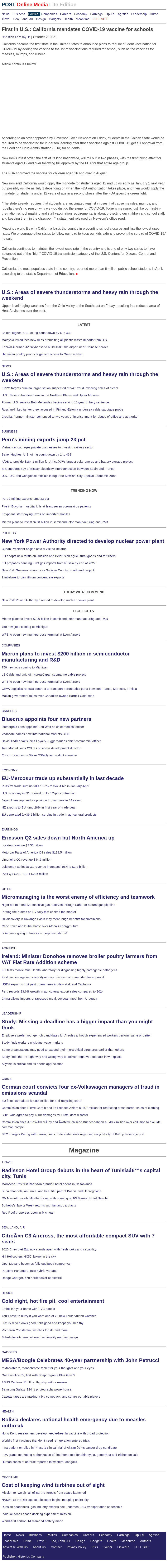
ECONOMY (10, 770)
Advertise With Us (15, 1547)
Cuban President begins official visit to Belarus (34, 549)
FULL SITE (142, 1547)
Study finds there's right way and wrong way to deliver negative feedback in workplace (62, 1056)
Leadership (139, 14)
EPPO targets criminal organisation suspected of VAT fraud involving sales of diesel (60, 388)
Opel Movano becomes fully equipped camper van (36, 1263)
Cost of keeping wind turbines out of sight (53, 1485)
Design (41, 19)
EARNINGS (10, 829)
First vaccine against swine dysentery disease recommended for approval (53, 977)
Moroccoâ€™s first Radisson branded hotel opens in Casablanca (47, 1184)
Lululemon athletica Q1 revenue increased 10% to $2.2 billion (44, 866)
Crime (154, 14)
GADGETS (9, 1352)
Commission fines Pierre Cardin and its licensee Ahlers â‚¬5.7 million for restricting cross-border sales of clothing (80, 1108)
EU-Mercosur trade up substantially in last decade (63, 778)
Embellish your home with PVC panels (28, 1309)
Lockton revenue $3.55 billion (22, 845)
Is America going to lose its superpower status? (35, 933)
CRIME (7, 1078)
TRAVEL (8, 1162)
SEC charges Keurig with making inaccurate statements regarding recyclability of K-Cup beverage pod (73, 1134)
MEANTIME (10, 1476)
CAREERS (9, 711)
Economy (80, 14)
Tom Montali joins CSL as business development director (41, 748)
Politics (33, 14)
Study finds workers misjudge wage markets (32, 1042)
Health (68, 19)
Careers (65, 14)
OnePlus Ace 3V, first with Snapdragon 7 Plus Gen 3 (38, 1375)
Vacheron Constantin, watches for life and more (35, 1330)
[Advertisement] (33, 93)
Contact (56, 1547)
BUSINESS (9, 431)
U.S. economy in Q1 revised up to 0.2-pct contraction (39, 793)
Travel (6, 19)
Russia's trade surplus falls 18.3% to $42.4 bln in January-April (45, 786)
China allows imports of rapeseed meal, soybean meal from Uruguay (49, 998)
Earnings (96, 14)
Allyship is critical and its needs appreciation (32, 1064)
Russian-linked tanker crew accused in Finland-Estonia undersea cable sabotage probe (62, 409)
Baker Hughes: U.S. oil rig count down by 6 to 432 (36, 333)
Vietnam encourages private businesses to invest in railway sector (47, 447)
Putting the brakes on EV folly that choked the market (39, 912)
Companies (49, 14)
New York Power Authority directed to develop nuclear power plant (83, 541)
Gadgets (55, 19)
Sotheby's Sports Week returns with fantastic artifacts (39, 1205)
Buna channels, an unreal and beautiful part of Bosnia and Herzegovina (51, 1191)
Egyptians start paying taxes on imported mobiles (36, 514)
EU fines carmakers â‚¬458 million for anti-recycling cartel (42, 1100)
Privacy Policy (76, 1547)
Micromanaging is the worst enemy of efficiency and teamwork (78, 897)
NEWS (6, 366)
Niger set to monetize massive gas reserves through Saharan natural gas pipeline (58, 904)
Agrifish (123, 14)
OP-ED (6, 889)
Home (7, 1535)
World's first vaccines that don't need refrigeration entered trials (46, 1440)
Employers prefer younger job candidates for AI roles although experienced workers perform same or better (76, 1035)
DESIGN (8, 1293)
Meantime (83, 19)
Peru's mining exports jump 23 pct (44, 439)
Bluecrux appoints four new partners (46, 719)
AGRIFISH (9, 948)
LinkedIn (123, 1547)
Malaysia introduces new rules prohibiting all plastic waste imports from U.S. (55, 340)
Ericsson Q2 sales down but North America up (58, 838)
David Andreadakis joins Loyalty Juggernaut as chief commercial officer (51, 741)
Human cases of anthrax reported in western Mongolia (39, 1462)
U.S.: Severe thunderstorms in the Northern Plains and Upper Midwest (51, 395)
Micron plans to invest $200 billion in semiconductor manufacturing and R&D (55, 522)
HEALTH (8, 1411)
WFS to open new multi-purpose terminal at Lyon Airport (41, 634)
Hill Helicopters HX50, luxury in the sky (29, 1256)
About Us (39, 1547)
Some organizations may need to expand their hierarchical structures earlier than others (63, 1049)
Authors (145, 1541)
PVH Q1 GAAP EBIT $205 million (25, 873)
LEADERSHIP (11, 1013)
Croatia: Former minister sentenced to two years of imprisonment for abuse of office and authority (69, 416)
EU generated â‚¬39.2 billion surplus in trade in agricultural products (49, 814)
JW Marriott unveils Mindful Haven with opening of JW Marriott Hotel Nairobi (55, 1198)
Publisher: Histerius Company (23, 1556)
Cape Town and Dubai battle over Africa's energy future (40, 926)
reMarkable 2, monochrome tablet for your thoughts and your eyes (48, 1368)
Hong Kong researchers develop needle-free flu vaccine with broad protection (56, 1433)
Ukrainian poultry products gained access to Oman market (42, 354)
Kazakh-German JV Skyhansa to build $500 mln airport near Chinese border (55, 347)
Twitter (107, 1547)
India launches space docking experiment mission (36, 1514)
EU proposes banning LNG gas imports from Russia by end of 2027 (49, 563)
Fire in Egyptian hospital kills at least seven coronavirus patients (46, 506)
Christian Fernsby (16, 37)
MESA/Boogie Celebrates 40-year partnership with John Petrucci (80, 1360)
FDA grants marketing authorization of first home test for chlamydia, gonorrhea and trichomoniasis (70, 1454)
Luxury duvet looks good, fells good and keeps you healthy (42, 1323)
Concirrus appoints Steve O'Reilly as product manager (39, 755)
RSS (94, 1547)
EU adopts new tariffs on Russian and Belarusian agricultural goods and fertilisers (59, 556)
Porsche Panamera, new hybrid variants (29, 1270)
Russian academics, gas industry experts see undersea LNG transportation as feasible (62, 1507)
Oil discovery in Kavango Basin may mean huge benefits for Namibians (51, 919)
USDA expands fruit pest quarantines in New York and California (46, 984)
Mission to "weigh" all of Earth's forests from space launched (44, 1492)
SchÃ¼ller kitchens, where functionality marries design (40, 1337)
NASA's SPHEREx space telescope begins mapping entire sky (45, 1499)
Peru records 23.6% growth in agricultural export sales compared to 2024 (53, 991)
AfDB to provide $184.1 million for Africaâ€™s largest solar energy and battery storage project (67, 461)
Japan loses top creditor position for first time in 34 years (41, 800)
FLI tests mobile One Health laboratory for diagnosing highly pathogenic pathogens (59, 970)
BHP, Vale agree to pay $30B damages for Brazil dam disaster (45, 1115)
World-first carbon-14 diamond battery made (32, 1521)
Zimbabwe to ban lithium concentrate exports (33, 577)
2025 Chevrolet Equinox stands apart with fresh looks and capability (49, 1249)
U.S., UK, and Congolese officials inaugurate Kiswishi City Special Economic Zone (59, 476)
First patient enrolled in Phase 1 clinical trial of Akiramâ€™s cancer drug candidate (59, 1447)
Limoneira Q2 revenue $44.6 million (26, 859)
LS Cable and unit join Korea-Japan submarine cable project (44, 674)
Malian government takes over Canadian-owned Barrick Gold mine (48, 696)
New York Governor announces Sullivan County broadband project (48, 570)
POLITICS (9, 533)
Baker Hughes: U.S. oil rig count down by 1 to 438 (36, 454)
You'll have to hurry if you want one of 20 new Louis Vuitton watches (49, 1316)
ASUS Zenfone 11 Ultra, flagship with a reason (34, 1382)
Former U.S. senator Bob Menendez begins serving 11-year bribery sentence (55, 402)
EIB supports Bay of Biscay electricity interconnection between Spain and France (58, 468)
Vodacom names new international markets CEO (35, 734)
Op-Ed (110, 14)
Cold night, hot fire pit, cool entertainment (53, 1301)
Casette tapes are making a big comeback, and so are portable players (51, 1396)
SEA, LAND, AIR (13, 1227)
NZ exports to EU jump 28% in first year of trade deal (39, 807)
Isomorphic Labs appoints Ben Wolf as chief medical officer (43, 727)
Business (19, 14)
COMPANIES (11, 645)
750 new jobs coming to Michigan (25, 626)
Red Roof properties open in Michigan (28, 1212)
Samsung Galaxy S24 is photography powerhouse (36, 1389)
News (5, 14)
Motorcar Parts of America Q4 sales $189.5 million (37, 852)
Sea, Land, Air (23, 19)
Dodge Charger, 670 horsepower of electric (32, 1278)
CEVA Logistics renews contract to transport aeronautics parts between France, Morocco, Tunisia (69, 688)
